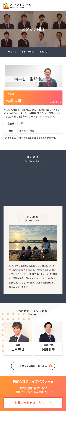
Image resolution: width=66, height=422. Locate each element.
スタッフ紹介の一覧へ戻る (33, 366)
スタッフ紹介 (27, 51)
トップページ (10, 51)
